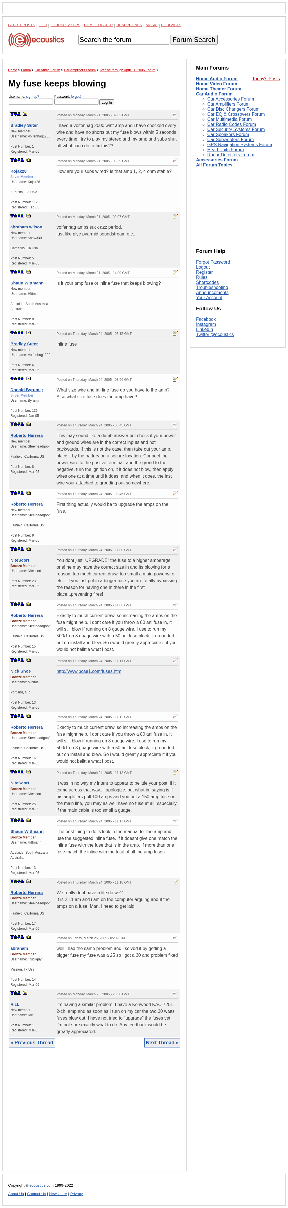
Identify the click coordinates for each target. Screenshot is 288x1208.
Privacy (76, 1194)
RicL (15, 1004)
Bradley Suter (24, 125)
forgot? (76, 97)
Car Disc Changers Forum (233, 109)
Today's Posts (266, 78)
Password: (76, 99)
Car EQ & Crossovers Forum (236, 114)
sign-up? (32, 97)
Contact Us (36, 1194)
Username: (31, 99)
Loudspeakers (65, 25)
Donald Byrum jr (26, 389)
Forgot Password (213, 262)
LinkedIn (204, 329)
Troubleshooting (212, 287)
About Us (16, 1194)
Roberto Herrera (26, 435)
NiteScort (19, 560)
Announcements (212, 292)
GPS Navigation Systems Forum (239, 144)
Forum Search (193, 39)
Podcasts (171, 25)
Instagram (206, 324)
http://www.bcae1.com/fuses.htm (89, 671)
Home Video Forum (216, 83)
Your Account (209, 297)
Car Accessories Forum (230, 99)
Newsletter (58, 1194)
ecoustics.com (42, 1185)
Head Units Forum (225, 149)
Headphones (129, 25)
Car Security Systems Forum (236, 129)
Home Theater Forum (218, 88)
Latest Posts (21, 25)
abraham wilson (26, 226)
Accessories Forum (217, 159)
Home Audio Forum (217, 78)
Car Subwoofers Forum (230, 139)
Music (152, 25)
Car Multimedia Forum (229, 119)
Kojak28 (18, 171)
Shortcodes (207, 282)
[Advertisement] (94, 1113)
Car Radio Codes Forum (231, 124)
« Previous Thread (31, 1042)
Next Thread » (162, 1042)
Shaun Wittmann (27, 283)
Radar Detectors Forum (230, 154)
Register (204, 272)
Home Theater (98, 25)
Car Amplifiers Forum (228, 104)
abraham (19, 948)
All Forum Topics (214, 165)
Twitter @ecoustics (215, 334)
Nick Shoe (20, 671)
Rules (202, 277)
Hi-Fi (43, 25)
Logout (203, 267)
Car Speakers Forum (228, 134)
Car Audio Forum (214, 94)
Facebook (206, 319)
